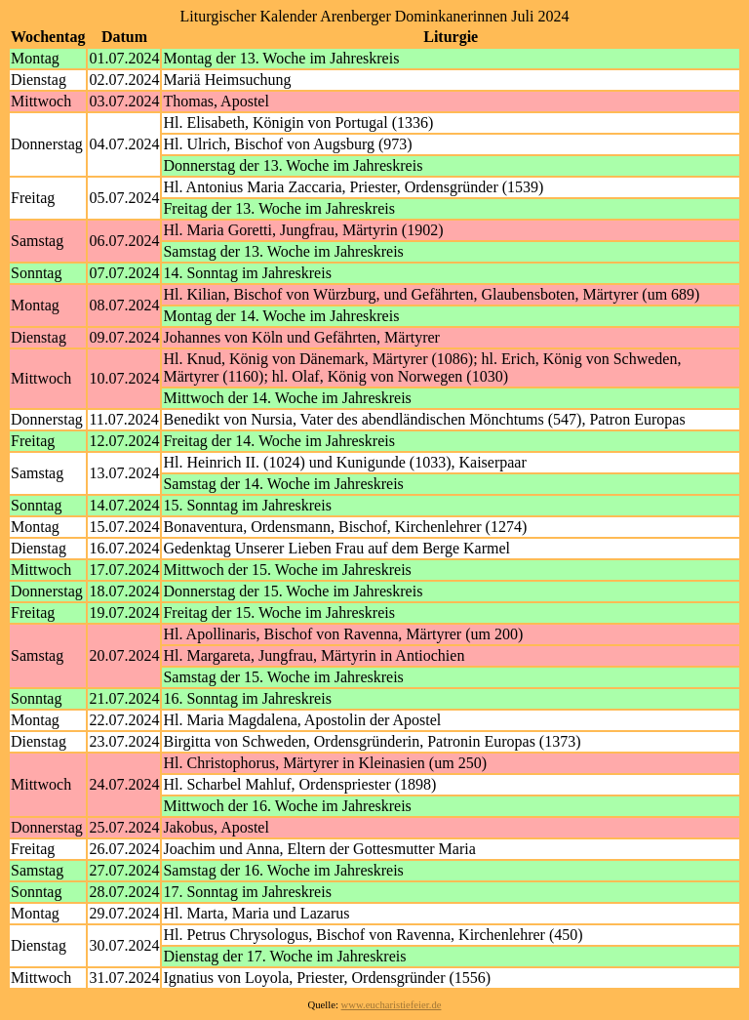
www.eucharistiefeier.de (391, 1005)
